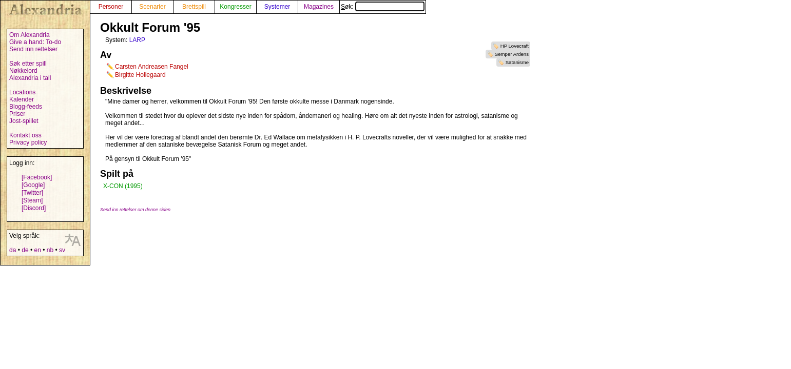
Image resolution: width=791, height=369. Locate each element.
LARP (137, 40)
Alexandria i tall (30, 77)
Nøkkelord (23, 70)
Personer (111, 6)
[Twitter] (32, 192)
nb (50, 250)
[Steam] (32, 200)
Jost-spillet (23, 121)
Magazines (319, 6)
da (12, 250)
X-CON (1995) (123, 186)
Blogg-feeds (25, 106)
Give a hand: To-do (35, 42)
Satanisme (517, 62)
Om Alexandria (29, 34)
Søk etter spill (28, 63)
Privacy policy (28, 142)
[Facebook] (37, 177)
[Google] (33, 185)
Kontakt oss (25, 135)
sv (62, 250)
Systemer (277, 6)
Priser (17, 113)
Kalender (21, 99)
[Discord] (34, 208)
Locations (22, 92)
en (37, 250)
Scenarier (152, 6)
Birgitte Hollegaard (140, 74)
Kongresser (235, 6)
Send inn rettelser (33, 49)
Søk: (383, 6)
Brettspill (194, 6)
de (25, 250)
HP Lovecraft (514, 46)
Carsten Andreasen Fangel (151, 66)
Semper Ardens (512, 54)
